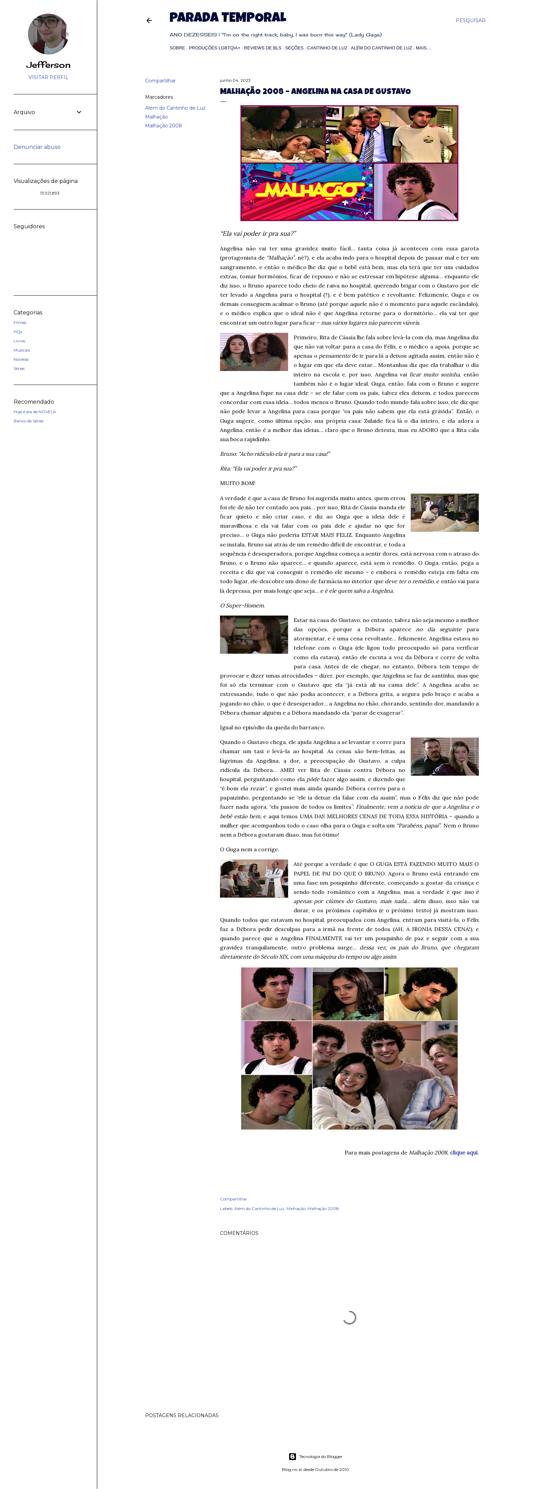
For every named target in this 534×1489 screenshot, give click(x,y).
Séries (19, 368)
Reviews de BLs (263, 47)
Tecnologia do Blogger (315, 1457)
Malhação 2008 (163, 126)
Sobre (177, 47)
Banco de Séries (29, 420)
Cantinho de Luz (327, 47)
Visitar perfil (48, 77)
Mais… (423, 47)
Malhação (156, 117)
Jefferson (48, 65)
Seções (294, 47)
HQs (18, 331)
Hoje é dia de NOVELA (35, 411)
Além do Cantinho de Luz (381, 47)
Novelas (21, 359)
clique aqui (463, 1152)
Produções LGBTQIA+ (214, 47)
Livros (19, 340)
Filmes (20, 322)
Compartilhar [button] (160, 81)
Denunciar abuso (37, 147)
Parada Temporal (228, 19)
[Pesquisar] (471, 20)
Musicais (22, 350)
